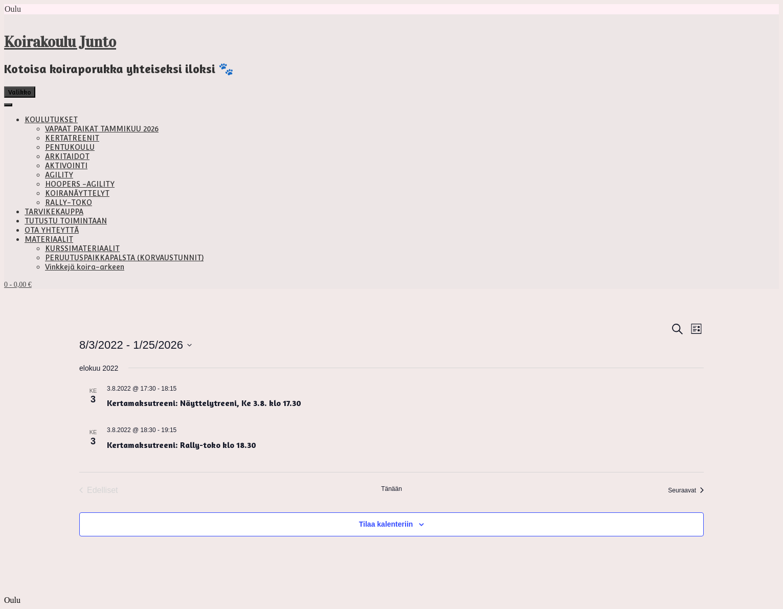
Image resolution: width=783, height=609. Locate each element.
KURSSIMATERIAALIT (82, 248)
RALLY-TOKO (68, 202)
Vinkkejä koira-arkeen (84, 267)
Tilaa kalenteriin (386, 524)
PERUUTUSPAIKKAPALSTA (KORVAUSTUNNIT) (124, 258)
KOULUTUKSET (51, 120)
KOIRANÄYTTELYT (77, 193)
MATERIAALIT (49, 239)
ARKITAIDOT (67, 156)
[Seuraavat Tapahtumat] (686, 490)
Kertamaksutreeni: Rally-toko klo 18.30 (181, 445)
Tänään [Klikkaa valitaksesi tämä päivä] (391, 488)
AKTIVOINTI (66, 166)
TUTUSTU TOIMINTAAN (66, 221)
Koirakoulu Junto (60, 42)
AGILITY (59, 175)
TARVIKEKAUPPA (54, 212)
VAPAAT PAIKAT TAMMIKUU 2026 (102, 129)
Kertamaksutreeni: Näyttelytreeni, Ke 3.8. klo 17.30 (204, 403)
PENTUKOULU (70, 147)
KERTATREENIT (72, 138)
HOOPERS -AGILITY (80, 184)
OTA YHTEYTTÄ (52, 230)
